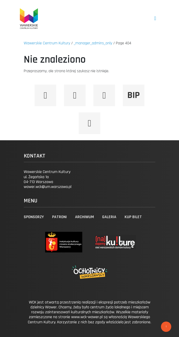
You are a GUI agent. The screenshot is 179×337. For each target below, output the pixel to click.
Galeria (109, 217)
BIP (133, 95)
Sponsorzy (34, 217)
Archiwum (84, 217)
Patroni (59, 217)
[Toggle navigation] (155, 18)
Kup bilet (133, 217)
